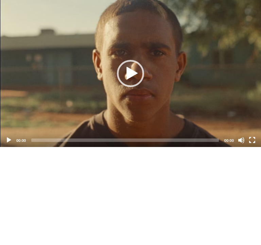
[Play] (8, 140)
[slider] (125, 140)
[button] (130, 73)
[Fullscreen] (252, 140)
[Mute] (241, 140)
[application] (130, 73)
